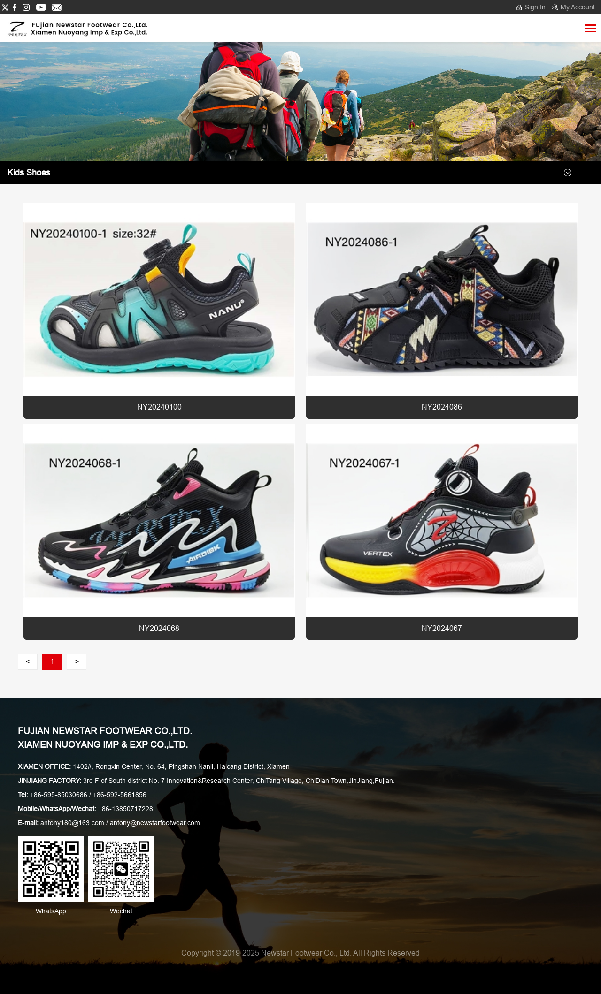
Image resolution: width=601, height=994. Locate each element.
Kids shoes (29, 172)
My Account (578, 7)
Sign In (535, 7)
